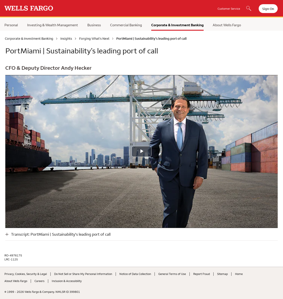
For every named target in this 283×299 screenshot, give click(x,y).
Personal (11, 25)
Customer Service (229, 8)
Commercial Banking (126, 25)
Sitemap (222, 274)
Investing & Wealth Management (52, 25)
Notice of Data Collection (135, 274)
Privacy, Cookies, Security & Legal (25, 274)
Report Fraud (201, 274)
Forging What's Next (94, 39)
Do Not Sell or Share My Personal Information (83, 274)
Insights (66, 39)
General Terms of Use (172, 274)
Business (94, 25)
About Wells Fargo (227, 25)
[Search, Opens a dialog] (248, 8)
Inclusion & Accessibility (67, 281)
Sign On (268, 9)
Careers (39, 281)
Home (239, 274)
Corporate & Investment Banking (177, 25)
